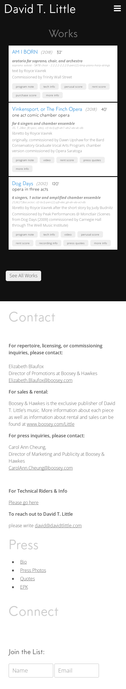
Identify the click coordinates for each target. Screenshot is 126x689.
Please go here (24, 502)
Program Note (25, 86)
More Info (52, 95)
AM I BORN (25, 52)
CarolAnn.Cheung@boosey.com (41, 468)
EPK (24, 587)
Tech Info (49, 86)
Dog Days (22, 183)
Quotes (27, 578)
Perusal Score (73, 86)
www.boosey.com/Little (51, 424)
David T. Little (40, 8)
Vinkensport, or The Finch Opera (47, 109)
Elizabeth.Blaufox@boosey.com (40, 380)
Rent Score (99, 86)
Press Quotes (92, 160)
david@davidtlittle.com (58, 525)
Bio (23, 562)
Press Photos (33, 570)
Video (47, 160)
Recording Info (48, 243)
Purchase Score (26, 95)
